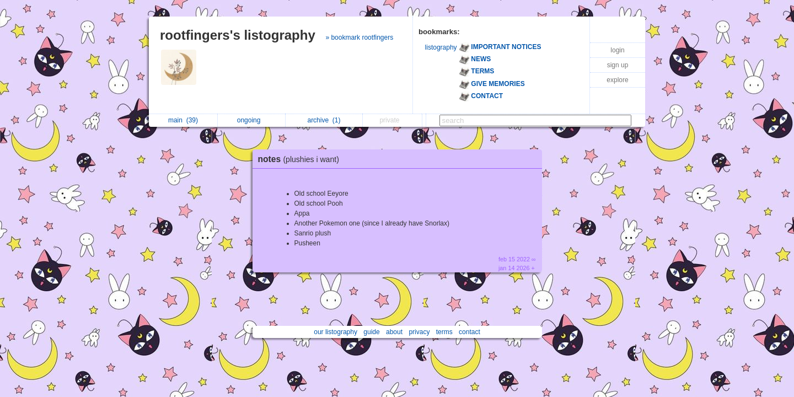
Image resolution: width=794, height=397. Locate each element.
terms (444, 332)
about (394, 332)
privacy (419, 332)
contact (469, 332)
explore (617, 80)
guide (371, 332)
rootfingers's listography (237, 35)
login (617, 50)
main (183, 120)
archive (323, 120)
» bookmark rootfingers (359, 37)
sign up (618, 65)
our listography (335, 332)
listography (441, 47)
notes (301, 159)
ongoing (251, 120)
